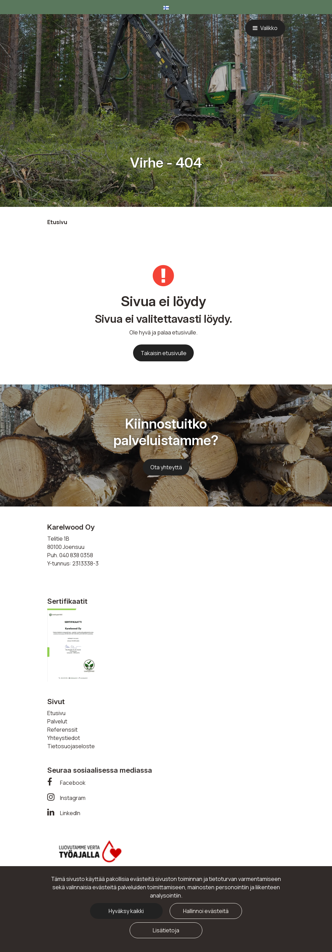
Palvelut (57, 721)
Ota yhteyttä (166, 467)
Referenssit (62, 729)
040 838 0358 (76, 555)
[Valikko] (265, 28)
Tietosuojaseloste (71, 746)
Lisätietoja (166, 930)
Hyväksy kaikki (126, 911)
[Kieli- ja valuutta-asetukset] (166, 7)
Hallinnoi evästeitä (206, 911)
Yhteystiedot (63, 738)
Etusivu (56, 713)
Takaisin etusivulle (164, 353)
